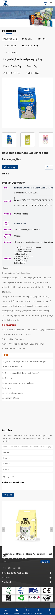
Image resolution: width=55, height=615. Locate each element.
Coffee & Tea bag (12, 73)
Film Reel (41, 38)
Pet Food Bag (10, 38)
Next (51, 546)
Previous (3, 546)
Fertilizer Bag (32, 73)
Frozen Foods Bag (12, 66)
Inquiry (11, 167)
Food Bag (27, 38)
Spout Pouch (9, 45)
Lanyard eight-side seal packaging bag (22, 59)
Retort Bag (32, 66)
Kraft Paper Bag (30, 45)
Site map (27, 608)
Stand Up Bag (10, 52)
